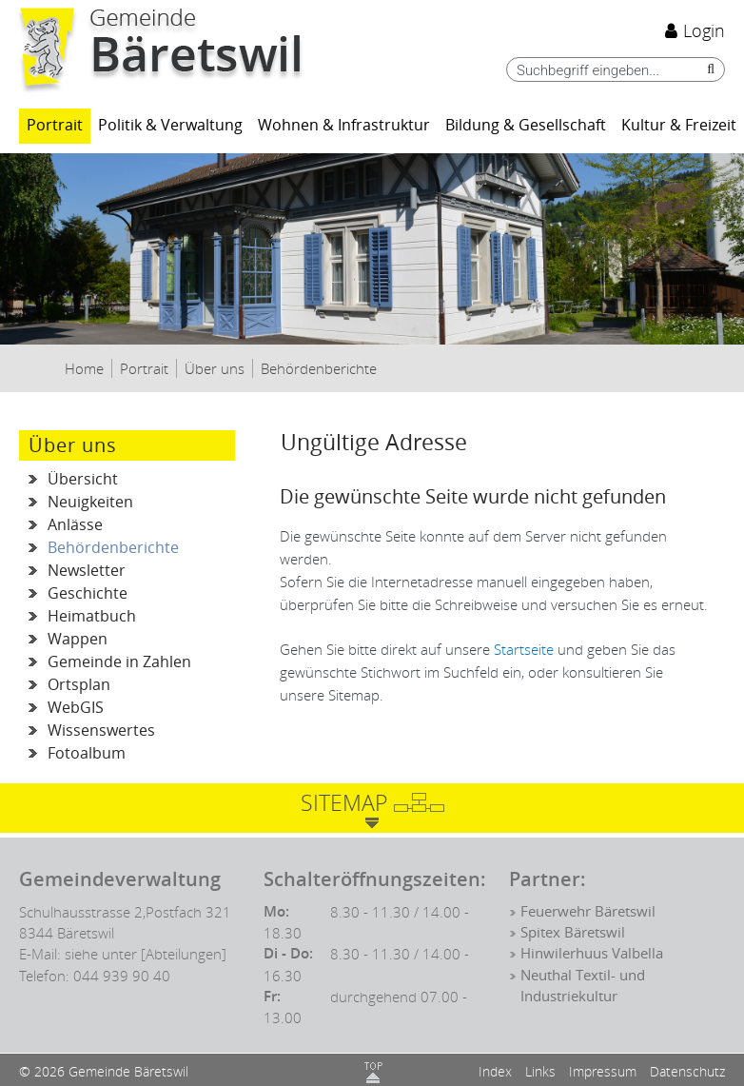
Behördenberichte (141, 548)
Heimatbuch (92, 616)
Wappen (78, 639)
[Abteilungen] (183, 953)
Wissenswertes (101, 730)
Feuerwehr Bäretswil (588, 911)
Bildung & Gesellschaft (525, 125)
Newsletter (87, 571)
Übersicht (83, 479)
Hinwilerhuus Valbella (591, 953)
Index (495, 1071)
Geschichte (87, 593)
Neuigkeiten (90, 502)
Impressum (602, 1071)
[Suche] (706, 69)
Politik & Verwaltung (170, 125)
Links (540, 1071)
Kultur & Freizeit (678, 125)
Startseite (524, 649)
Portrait (55, 125)
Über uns (73, 445)
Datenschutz (687, 1071)
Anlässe (75, 525)
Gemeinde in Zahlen (119, 662)
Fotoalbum (87, 753)
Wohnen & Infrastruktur (344, 125)
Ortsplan (79, 685)
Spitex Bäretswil (572, 932)
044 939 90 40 (121, 975)
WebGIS (76, 708)
